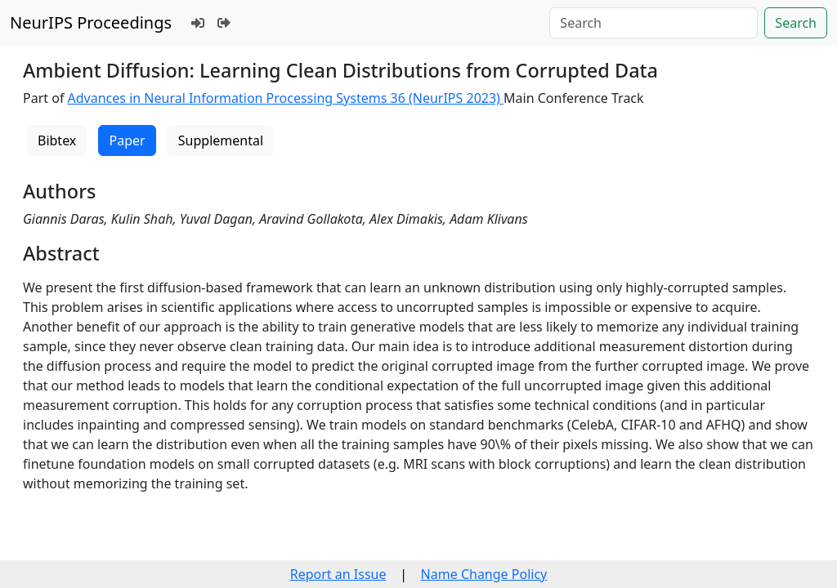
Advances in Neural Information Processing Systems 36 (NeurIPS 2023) (286, 98)
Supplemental (220, 140)
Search (796, 23)
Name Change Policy (484, 574)
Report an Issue (338, 574)
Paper (127, 140)
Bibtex (57, 140)
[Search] (653, 22)
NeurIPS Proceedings (91, 22)
